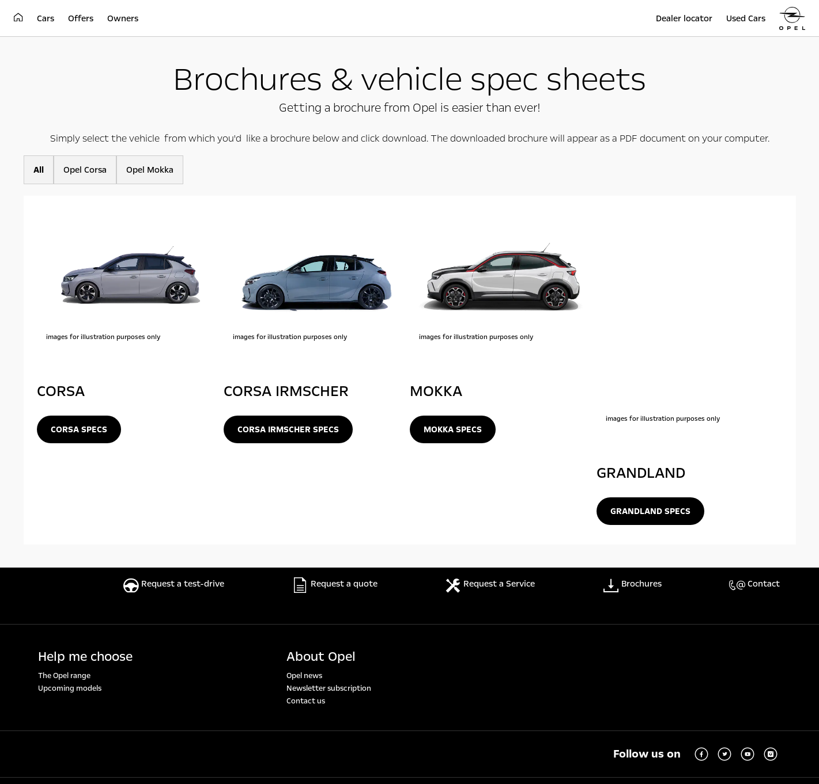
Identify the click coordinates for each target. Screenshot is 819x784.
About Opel (321, 484)
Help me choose (85, 484)
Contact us (305, 529)
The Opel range (64, 503)
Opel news (304, 503)
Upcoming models (69, 516)
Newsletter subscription (328, 516)
